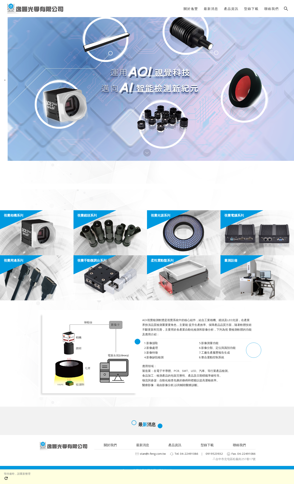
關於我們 (110, 445)
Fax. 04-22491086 (241, 454)
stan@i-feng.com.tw (150, 454)
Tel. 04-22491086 (184, 454)
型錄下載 (207, 445)
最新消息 (142, 445)
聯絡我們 (239, 445)
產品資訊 (174, 445)
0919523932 (214, 453)
